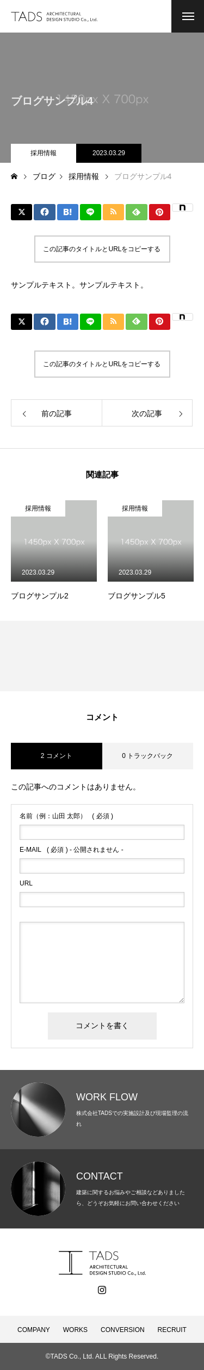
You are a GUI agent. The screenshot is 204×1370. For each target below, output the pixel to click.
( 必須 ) (66, 816)
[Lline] (90, 212)
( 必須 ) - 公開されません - (71, 849)
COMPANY (33, 1330)
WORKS (75, 1330)
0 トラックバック (147, 756)
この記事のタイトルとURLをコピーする (101, 249)
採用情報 (43, 153)
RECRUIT (172, 1330)
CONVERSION (123, 1330)
